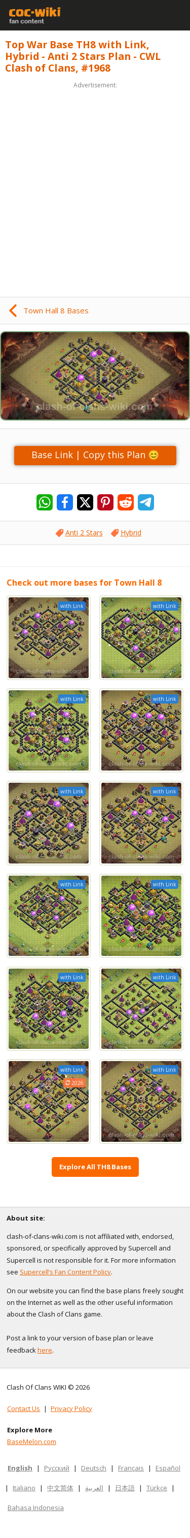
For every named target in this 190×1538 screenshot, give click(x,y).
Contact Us (23, 1408)
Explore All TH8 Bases (95, 1166)
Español (168, 1467)
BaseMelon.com (31, 1441)
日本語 (125, 1487)
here (44, 1350)
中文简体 (60, 1487)
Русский (56, 1467)
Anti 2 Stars (84, 532)
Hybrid (131, 532)
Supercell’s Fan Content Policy (65, 1271)
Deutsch (93, 1467)
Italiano (24, 1487)
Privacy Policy (71, 1408)
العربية (94, 1487)
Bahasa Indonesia (36, 1507)
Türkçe (156, 1487)
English (20, 1467)
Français (131, 1467)
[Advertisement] (95, 186)
